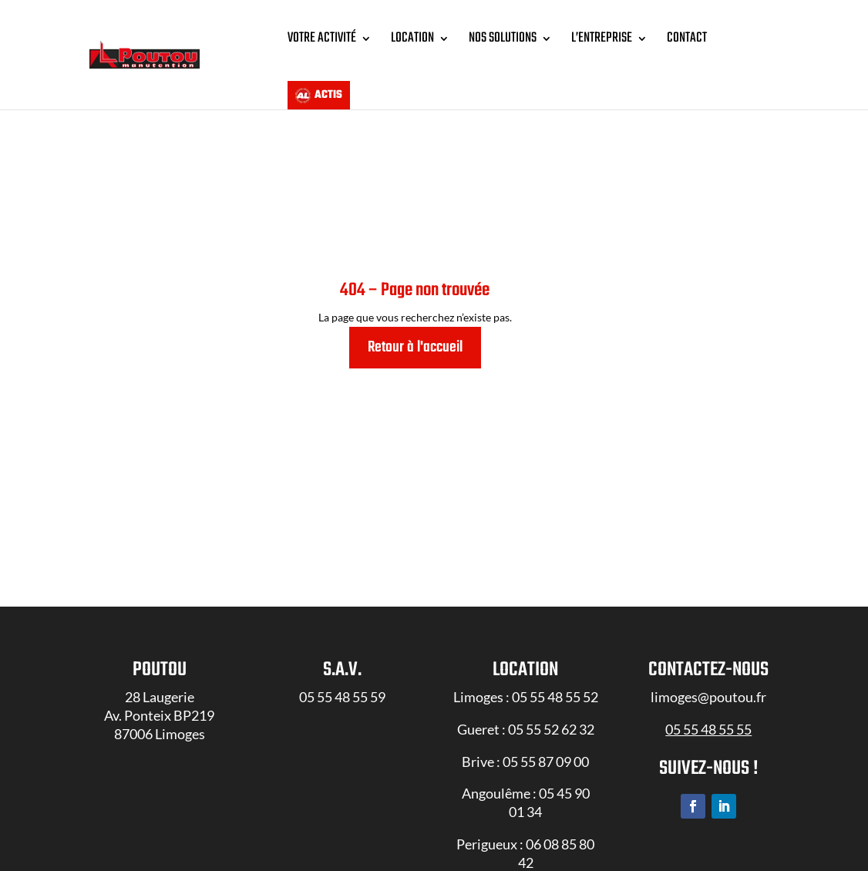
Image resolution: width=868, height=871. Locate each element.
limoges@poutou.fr (708, 716)
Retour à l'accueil (415, 367)
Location (412, 38)
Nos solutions (503, 38)
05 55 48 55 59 (342, 716)
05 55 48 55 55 (708, 749)
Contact (687, 38)
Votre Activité (322, 38)
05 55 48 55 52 (555, 716)
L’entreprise (601, 38)
